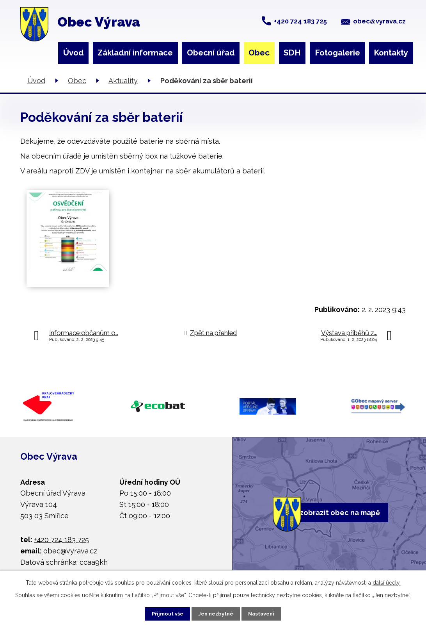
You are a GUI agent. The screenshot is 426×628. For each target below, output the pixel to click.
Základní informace (135, 52)
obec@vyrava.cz (379, 21)
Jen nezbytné (216, 613)
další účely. (387, 581)
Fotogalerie (337, 52)
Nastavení (270, 613)
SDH (292, 52)
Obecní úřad (211, 52)
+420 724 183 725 (300, 21)
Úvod (73, 52)
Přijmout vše (159, 613)
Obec (259, 52)
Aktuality (123, 81)
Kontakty (391, 52)
